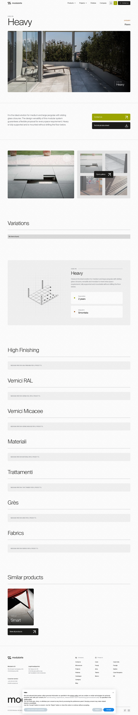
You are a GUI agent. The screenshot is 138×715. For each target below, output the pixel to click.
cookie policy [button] (28, 699)
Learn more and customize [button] (35, 709)
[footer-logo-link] (15, 658)
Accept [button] (108, 709)
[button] (113, 692)
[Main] (15, 3)
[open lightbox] (41, 174)
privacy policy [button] (74, 695)
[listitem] (21, 607)
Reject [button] (97, 709)
